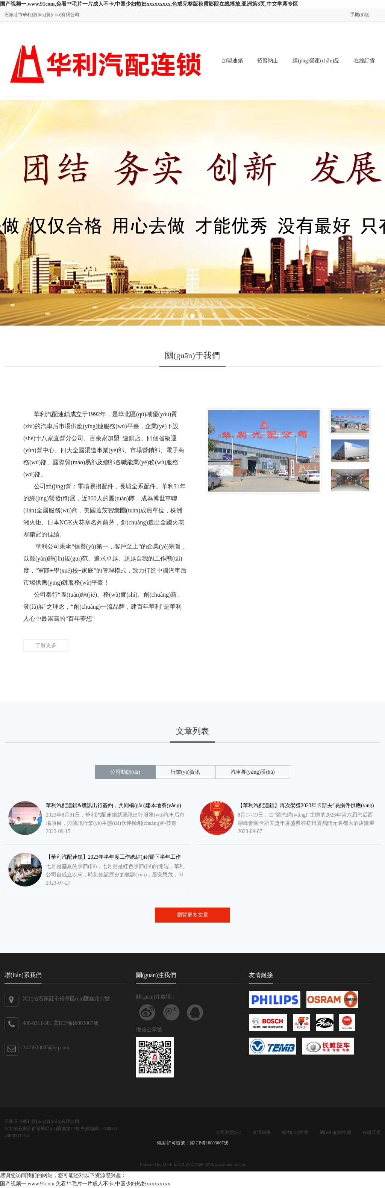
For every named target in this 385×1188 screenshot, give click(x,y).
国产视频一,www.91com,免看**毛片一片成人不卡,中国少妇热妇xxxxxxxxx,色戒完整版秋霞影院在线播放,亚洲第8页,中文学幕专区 (149, 4)
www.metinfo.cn (230, 1164)
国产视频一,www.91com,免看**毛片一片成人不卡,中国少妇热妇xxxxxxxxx (85, 1183)
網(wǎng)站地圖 (335, 1132)
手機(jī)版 (359, 14)
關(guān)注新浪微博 (147, 1012)
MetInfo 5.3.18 (175, 1164)
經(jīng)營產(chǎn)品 (316, 61)
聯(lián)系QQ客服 (195, 1012)
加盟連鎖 (232, 61)
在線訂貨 (364, 61)
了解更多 (45, 645)
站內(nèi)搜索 (295, 1132)
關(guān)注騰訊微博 (171, 1012)
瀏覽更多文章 (192, 915)
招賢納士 (267, 61)
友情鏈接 (262, 1132)
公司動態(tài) (228, 1132)
